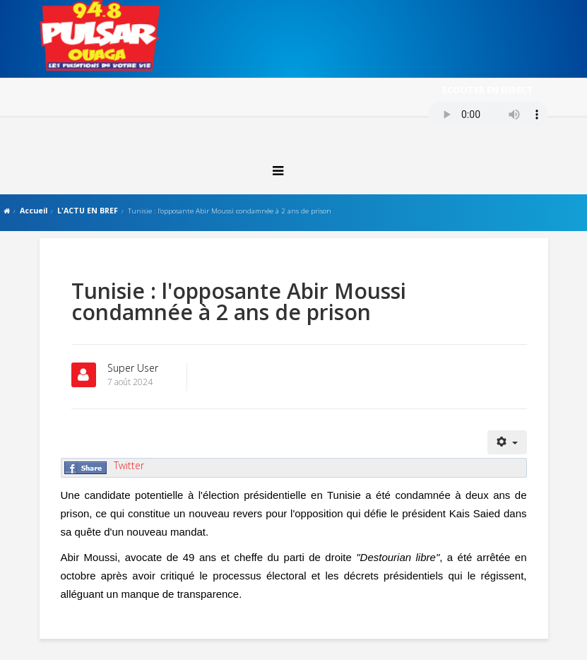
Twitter (129, 465)
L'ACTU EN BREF (87, 210)
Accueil (33, 210)
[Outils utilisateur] (507, 442)
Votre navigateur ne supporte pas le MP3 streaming (488, 114)
